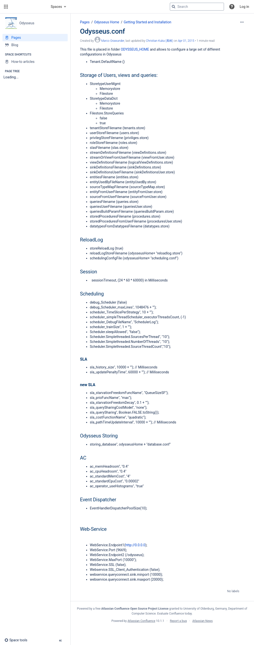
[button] (5, 7)
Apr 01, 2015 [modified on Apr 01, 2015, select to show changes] (186, 40)
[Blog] (35, 45)
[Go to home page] (27, 7)
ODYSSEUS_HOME (135, 49)
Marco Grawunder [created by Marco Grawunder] (112, 40)
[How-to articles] (35, 61)
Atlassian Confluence (141, 621)
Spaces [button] (56, 7)
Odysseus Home (106, 22)
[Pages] (35, 37)
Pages (85, 22)
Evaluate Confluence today (174, 613)
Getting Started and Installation (147, 22)
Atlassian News (202, 621)
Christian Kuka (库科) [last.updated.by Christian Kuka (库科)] (159, 40)
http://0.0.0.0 (135, 545)
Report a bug (178, 621)
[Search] (173, 7)
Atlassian (162, 632)
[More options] (242, 22)
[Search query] (197, 7)
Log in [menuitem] (244, 7)
